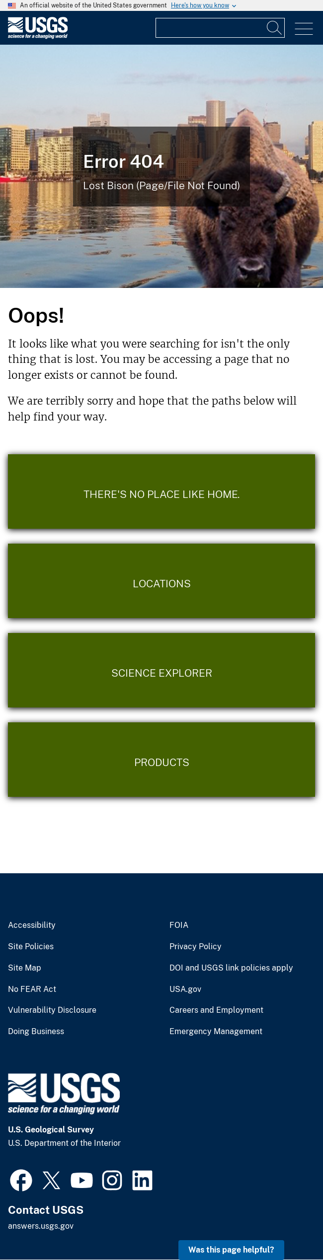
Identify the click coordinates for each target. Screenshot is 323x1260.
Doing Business (36, 1031)
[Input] (220, 28)
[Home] (38, 36)
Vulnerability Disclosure (52, 1010)
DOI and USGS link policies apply (231, 968)
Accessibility (32, 925)
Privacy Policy (195, 946)
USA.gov (185, 989)
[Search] (275, 28)
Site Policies (31, 946)
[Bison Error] (161, 166)
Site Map (24, 968)
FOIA (178, 925)
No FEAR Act (32, 989)
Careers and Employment (216, 1010)
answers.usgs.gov (41, 1226)
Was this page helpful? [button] (231, 1250)
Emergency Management (215, 1031)
